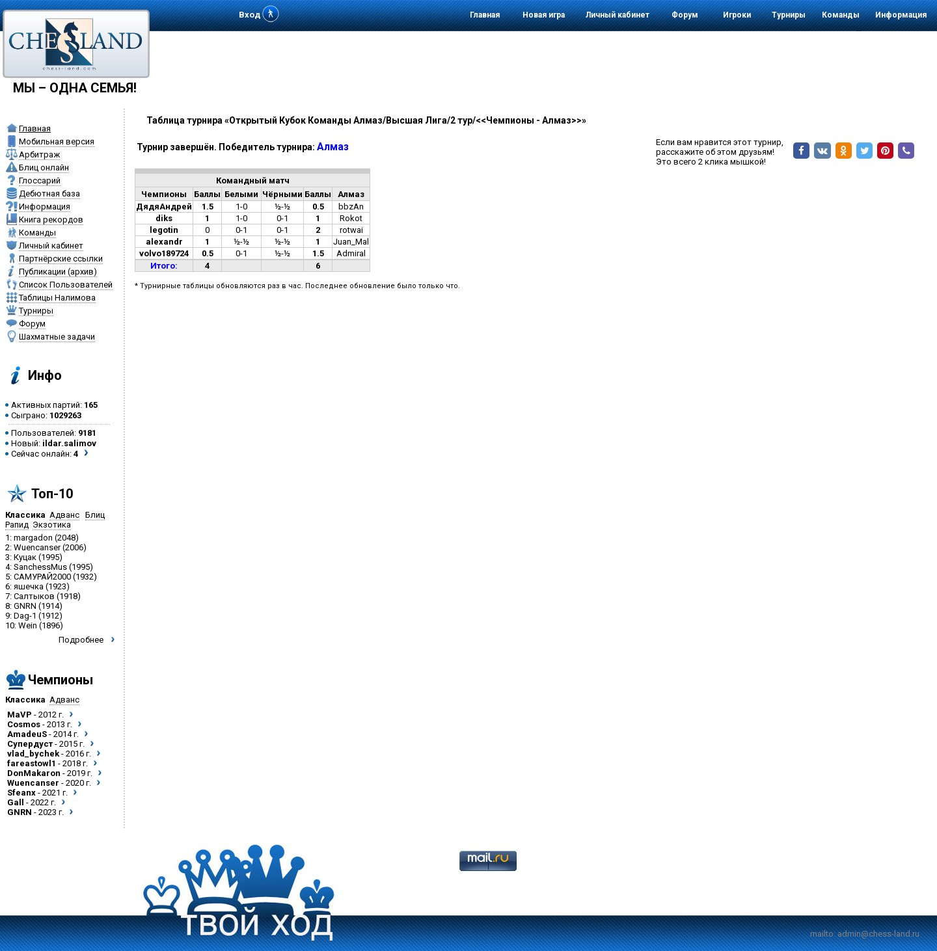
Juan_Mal (351, 242)
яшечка (29, 586)
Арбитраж (39, 154)
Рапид (17, 524)
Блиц (95, 515)
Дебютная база (49, 193)
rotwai (351, 230)
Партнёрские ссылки (61, 258)
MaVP (19, 714)
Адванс (64, 515)
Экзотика (52, 524)
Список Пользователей (66, 284)
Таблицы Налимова (57, 297)
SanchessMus (40, 567)
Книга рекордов (51, 219)
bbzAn (351, 206)
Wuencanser (37, 547)
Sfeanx (21, 792)
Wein (27, 625)
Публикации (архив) (58, 271)
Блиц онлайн (44, 167)
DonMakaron (34, 773)
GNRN (25, 606)
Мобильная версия (56, 141)
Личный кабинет (617, 15)
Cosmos (23, 724)
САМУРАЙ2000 (42, 577)
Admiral (351, 253)
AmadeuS (27, 734)
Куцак (25, 557)
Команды (841, 15)
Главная (485, 15)
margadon (33, 537)
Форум (685, 15)
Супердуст (30, 744)
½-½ (282, 206)
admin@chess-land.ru (878, 934)
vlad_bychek (33, 753)
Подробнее (81, 640)
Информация (901, 15)
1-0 (241, 206)
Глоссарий (40, 180)
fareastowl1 (31, 763)
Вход (249, 15)
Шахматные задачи (57, 337)
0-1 (282, 218)
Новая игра (544, 15)
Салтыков (34, 596)
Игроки (737, 15)
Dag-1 (25, 616)
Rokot (351, 218)
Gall (15, 802)
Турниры (789, 15)
